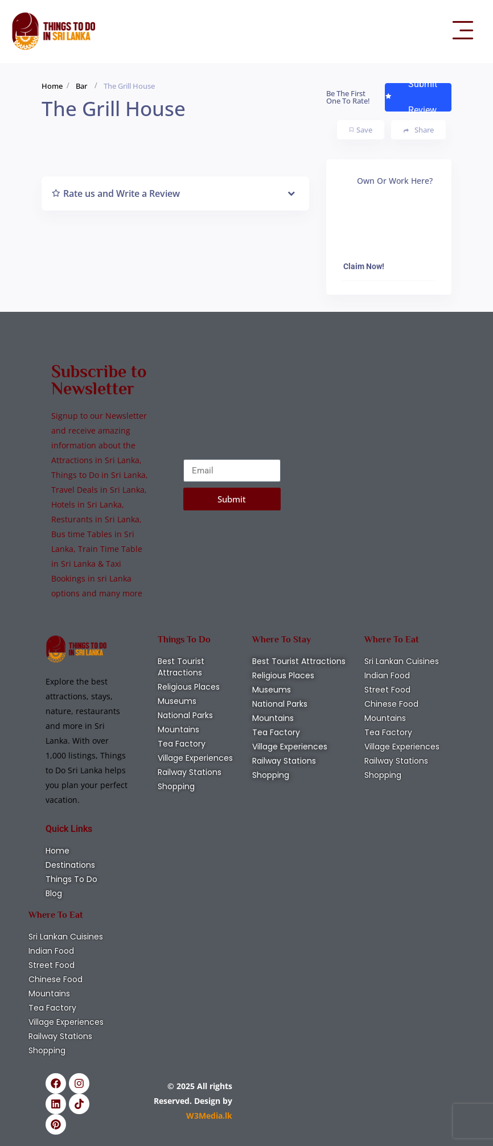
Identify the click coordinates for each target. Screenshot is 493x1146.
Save (361, 130)
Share (419, 130)
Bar (81, 86)
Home (52, 86)
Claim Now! (363, 266)
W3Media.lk (209, 1115)
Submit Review (411, 97)
